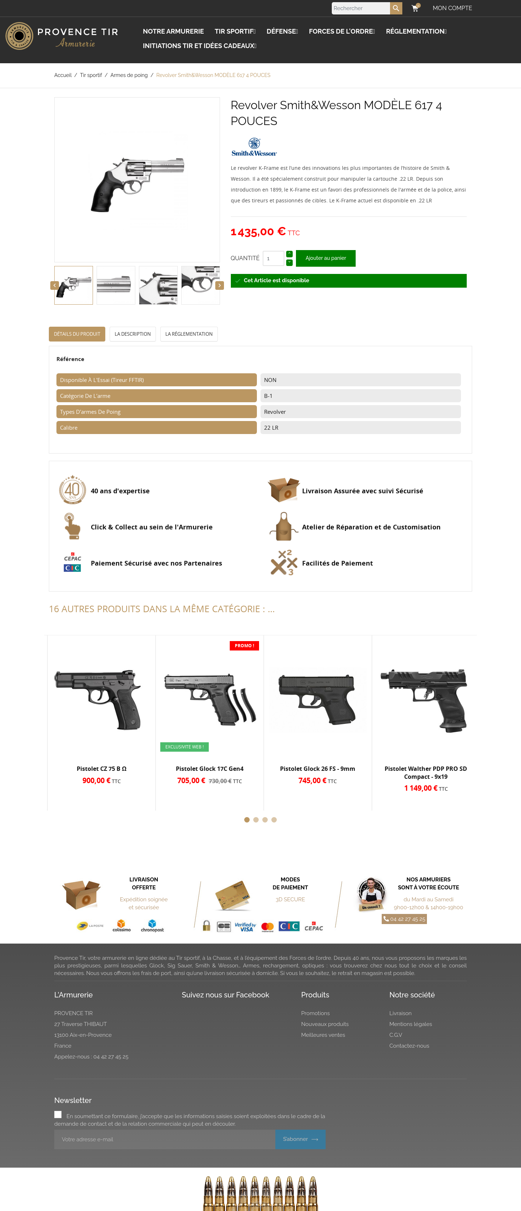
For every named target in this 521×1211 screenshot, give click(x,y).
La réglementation (189, 334)
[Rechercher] (367, 8)
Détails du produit (77, 334)
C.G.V (395, 1035)
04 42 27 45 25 (404, 919)
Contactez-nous (409, 1046)
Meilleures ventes (323, 1035)
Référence (70, 358)
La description (133, 334)
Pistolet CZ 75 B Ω (102, 769)
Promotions (315, 1013)
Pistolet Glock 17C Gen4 (209, 769)
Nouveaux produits (325, 1024)
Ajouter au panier (326, 258)
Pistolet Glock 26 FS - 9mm (317, 769)
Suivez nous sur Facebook (226, 995)
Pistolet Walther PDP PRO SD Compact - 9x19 (426, 773)
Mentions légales (410, 1024)
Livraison (400, 1013)
